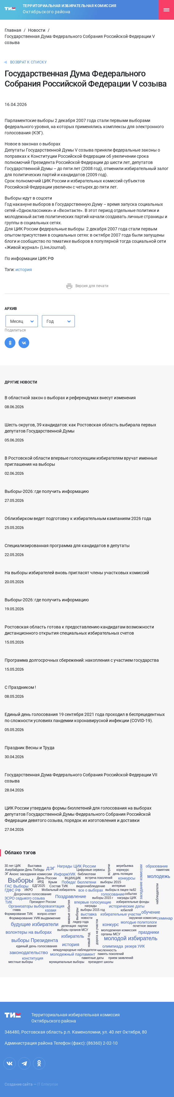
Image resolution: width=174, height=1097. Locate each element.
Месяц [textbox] (16, 321)
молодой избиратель (130, 938)
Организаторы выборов (29, 906)
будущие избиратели (34, 924)
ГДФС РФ (13, 890)
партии (82, 926)
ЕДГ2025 (38, 886)
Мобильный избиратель (58, 890)
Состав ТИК (58, 886)
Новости (36, 30)
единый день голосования (36, 946)
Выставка (34, 865)
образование (157, 866)
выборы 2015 (110, 882)
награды (91, 906)
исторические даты (126, 906)
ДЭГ (50, 868)
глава (17, 910)
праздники (149, 932)
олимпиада (112, 946)
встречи (109, 869)
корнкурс (122, 870)
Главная (13, 30)
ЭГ (7, 874)
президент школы (100, 962)
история (23, 269)
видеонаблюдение (90, 886)
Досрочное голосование (33, 894)
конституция (32, 958)
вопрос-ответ (46, 914)
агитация (56, 906)
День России (47, 878)
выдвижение (51, 918)
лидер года (80, 922)
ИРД (41, 882)
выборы (77, 914)
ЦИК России (85, 866)
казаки (50, 910)
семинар (165, 918)
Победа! (68, 882)
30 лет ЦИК (13, 865)
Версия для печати (87, 286)
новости (86, 918)
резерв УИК (135, 946)
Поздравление (70, 896)
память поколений (111, 954)
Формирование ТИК (19, 914)
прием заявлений (120, 958)
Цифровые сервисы (90, 870)
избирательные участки (120, 914)
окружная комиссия (143, 918)
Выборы (20, 880)
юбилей (127, 910)
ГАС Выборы (17, 886)
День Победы (34, 870)
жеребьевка (124, 865)
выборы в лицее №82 (120, 890)
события (131, 894)
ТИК (8, 902)
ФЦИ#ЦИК (73, 878)
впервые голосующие (92, 902)
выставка (89, 914)
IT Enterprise (47, 1084)
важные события (69, 912)
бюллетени (86, 882)
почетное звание (144, 926)
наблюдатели (157, 893)
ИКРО (28, 890)
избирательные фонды (132, 902)
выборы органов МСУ (72, 930)
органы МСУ (110, 934)
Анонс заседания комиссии (30, 874)
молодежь (158, 876)
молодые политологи (139, 922)
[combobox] (22, 321)
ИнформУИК (64, 874)
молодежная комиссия (118, 930)
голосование (112, 894)
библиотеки (87, 874)
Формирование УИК (24, 918)
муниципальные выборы (66, 962)
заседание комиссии (141, 881)
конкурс (111, 924)
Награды (64, 866)
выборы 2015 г (102, 898)
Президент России (43, 902)
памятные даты (93, 958)
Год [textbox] (50, 321)
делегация (68, 926)
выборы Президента (34, 940)
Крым (52, 882)
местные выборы (20, 962)
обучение (150, 912)
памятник (162, 870)
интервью (119, 886)
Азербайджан (14, 870)
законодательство (29, 952)
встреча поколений (98, 878)
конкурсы (127, 878)
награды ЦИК (126, 898)
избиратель (72, 936)
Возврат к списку (28, 62)
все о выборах (90, 890)
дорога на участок (97, 932)
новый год (89, 940)
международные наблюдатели (74, 950)
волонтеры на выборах (29, 932)
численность (106, 950)
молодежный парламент (72, 954)
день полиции (123, 874)
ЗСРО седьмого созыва (25, 898)
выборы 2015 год (93, 910)
